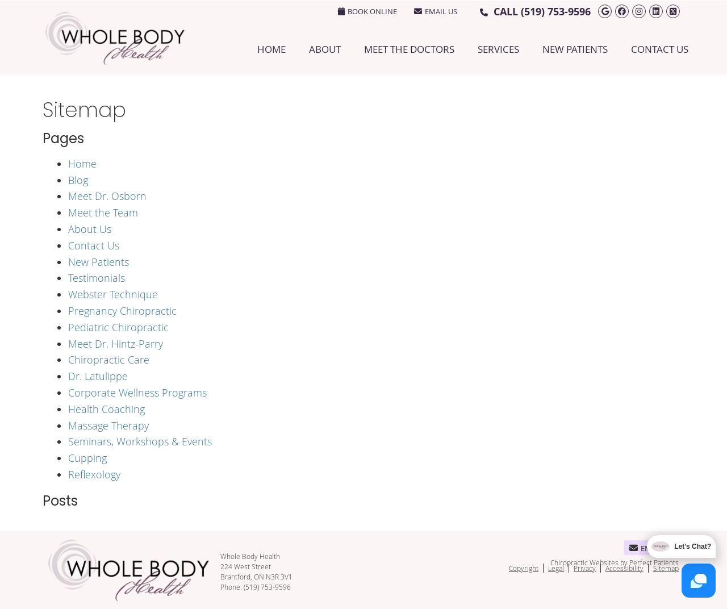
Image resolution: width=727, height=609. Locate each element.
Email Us (435, 11)
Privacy (585, 568)
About (325, 49)
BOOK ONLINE (367, 11)
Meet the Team (103, 212)
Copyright (523, 568)
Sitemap (666, 568)
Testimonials (96, 278)
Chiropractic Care (108, 359)
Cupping (87, 458)
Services (498, 49)
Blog (78, 180)
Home (271, 49)
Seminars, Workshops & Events (140, 441)
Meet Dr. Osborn (107, 196)
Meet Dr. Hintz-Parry (115, 344)
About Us (89, 229)
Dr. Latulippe (98, 376)
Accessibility (624, 568)
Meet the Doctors (409, 49)
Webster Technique (113, 294)
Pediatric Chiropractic (118, 327)
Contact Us (659, 49)
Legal (556, 568)
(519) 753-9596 (556, 12)
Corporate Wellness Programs (137, 392)
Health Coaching (106, 409)
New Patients (575, 49)
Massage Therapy (108, 425)
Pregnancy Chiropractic (122, 311)
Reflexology (94, 474)
